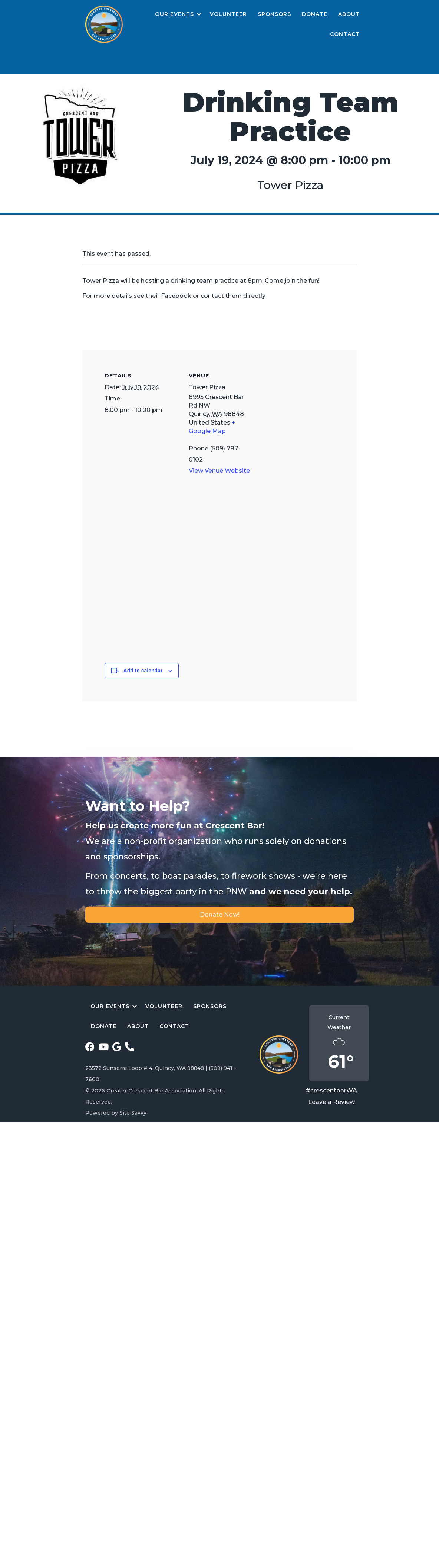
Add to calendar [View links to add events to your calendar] (143, 670)
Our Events (174, 14)
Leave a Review (331, 1101)
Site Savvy (132, 1113)
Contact (345, 34)
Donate (314, 14)
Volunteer (228, 14)
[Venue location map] (219, 583)
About (349, 14)
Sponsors (274, 14)
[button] (199, 14)
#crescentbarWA (331, 1090)
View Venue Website (219, 470)
